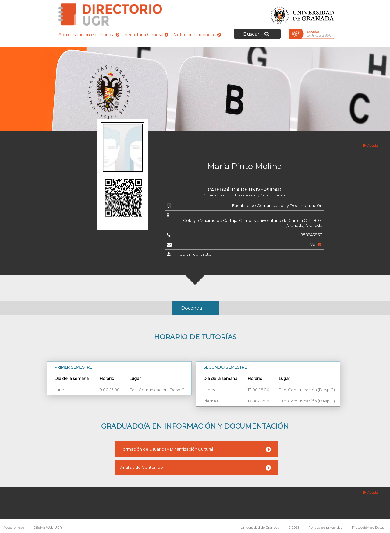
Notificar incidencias (197, 34)
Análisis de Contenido (141, 467)
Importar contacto (193, 254)
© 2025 (294, 527)
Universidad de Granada (302, 14)
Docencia (191, 308)
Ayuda (370, 145)
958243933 (311, 234)
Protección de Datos (368, 527)
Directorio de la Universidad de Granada (110, 14)
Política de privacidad (325, 527)
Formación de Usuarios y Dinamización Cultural (166, 449)
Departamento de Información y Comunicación (244, 195)
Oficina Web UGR (48, 527)
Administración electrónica (88, 34)
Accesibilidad (13, 527)
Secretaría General (146, 34)
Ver (315, 244)
